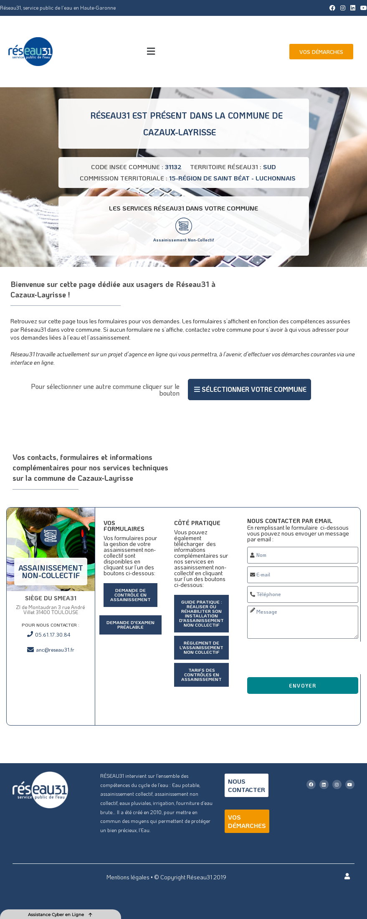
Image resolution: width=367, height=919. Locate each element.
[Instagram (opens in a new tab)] (343, 8)
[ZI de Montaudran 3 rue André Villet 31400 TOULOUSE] (51, 693)
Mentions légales (127, 877)
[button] (151, 51)
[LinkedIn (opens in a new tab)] (353, 8)
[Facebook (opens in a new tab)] (332, 8)
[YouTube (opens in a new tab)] (362, 8)
